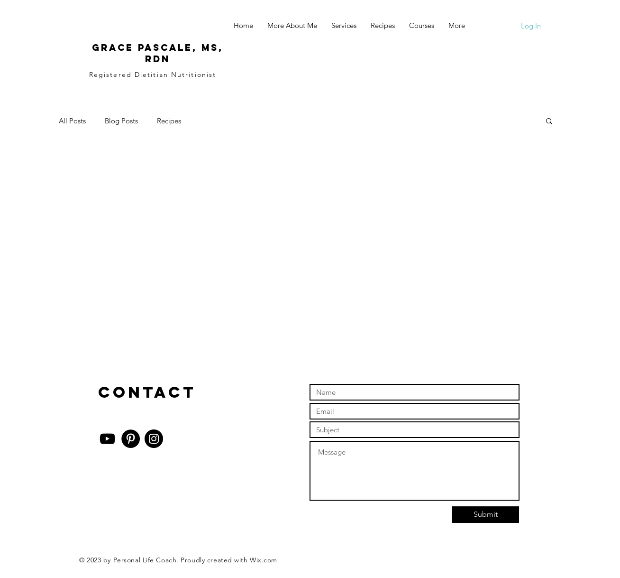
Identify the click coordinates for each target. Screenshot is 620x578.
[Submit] (485, 514)
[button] (549, 122)
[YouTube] (107, 438)
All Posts (72, 120)
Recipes (169, 120)
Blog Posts (121, 120)
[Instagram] (154, 438)
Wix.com (263, 560)
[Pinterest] (130, 438)
